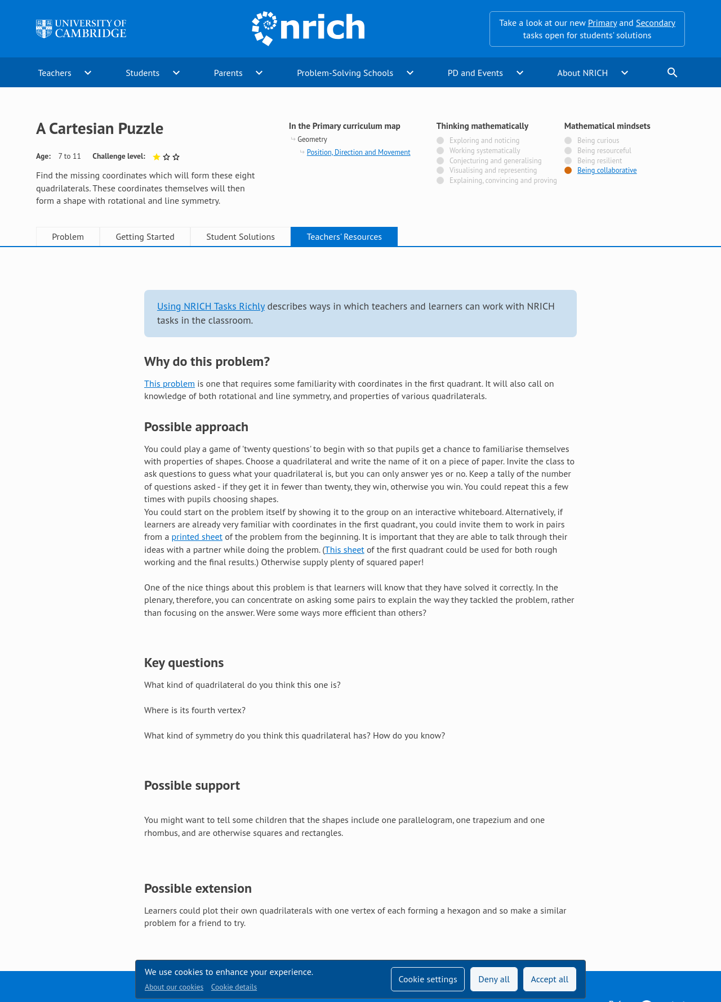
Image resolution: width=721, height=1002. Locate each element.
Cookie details (234, 987)
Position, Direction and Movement (359, 152)
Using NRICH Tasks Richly (211, 305)
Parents (228, 72)
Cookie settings (427, 979)
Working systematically (484, 151)
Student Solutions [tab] (240, 236)
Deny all (494, 979)
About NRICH (583, 72)
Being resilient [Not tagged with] (599, 161)
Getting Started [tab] (144, 236)
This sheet (344, 549)
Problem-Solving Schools (345, 72)
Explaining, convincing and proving (503, 181)
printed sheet (197, 536)
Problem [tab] (68, 236)
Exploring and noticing (484, 141)
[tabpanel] (360, 598)
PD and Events (475, 72)
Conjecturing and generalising (495, 161)
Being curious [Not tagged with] (598, 141)
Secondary (655, 22)
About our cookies (174, 987)
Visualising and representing (493, 171)
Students (142, 72)
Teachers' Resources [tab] (344, 236)
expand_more (88, 72)
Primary (602, 22)
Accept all (550, 979)
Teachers (54, 72)
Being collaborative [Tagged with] (607, 171)
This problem (169, 383)
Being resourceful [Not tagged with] (604, 151)
